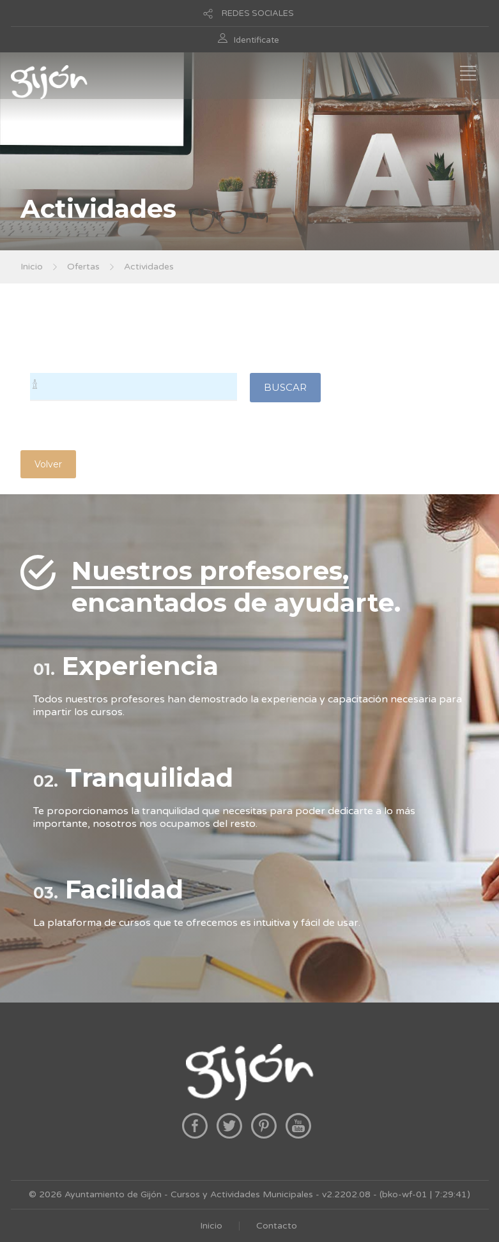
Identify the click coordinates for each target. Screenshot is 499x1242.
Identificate (256, 40)
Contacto (276, 1225)
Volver (48, 464)
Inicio (31, 266)
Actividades (149, 266)
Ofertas (83, 266)
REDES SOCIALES (258, 13)
